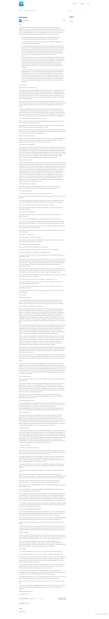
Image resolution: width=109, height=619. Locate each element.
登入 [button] (88, 3)
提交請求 (82, 3)
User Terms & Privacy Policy (29, 10)
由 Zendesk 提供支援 (102, 614)
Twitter (62, 599)
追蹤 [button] (64, 20)
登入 (21, 611)
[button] (30, 599)
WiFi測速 (71, 21)
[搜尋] (78, 11)
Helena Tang (26, 20)
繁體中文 (75, 3)
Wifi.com (20, 10)
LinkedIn (65, 599)
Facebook (60, 599)
